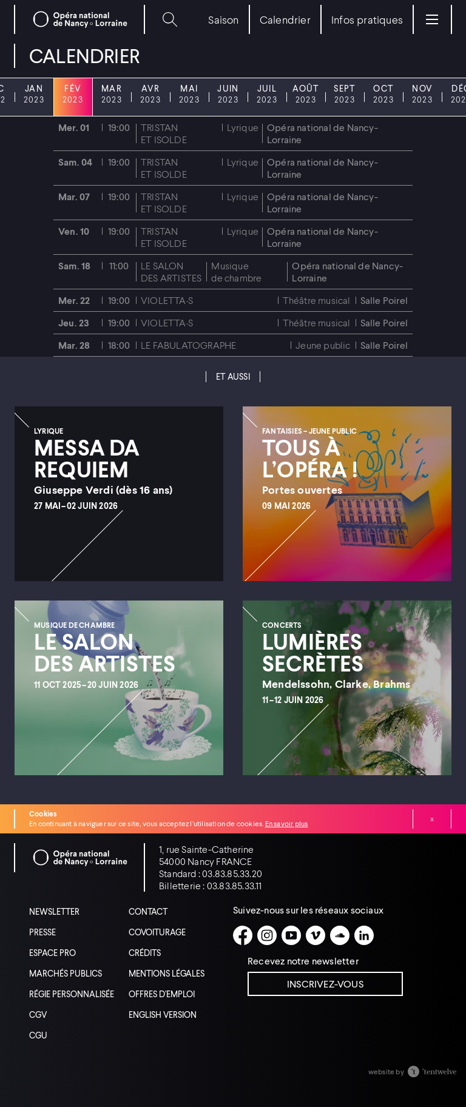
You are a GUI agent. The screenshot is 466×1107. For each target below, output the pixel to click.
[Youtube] (291, 935)
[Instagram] (267, 935)
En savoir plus (286, 823)
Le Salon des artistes (171, 271)
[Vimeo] (315, 935)
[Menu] (432, 19)
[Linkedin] (364, 935)
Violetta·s (167, 300)
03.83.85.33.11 (234, 885)
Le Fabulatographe (188, 345)
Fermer (432, 819)
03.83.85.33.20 (232, 873)
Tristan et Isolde (164, 133)
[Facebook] (242, 935)
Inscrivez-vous (325, 983)
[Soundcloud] (340, 935)
